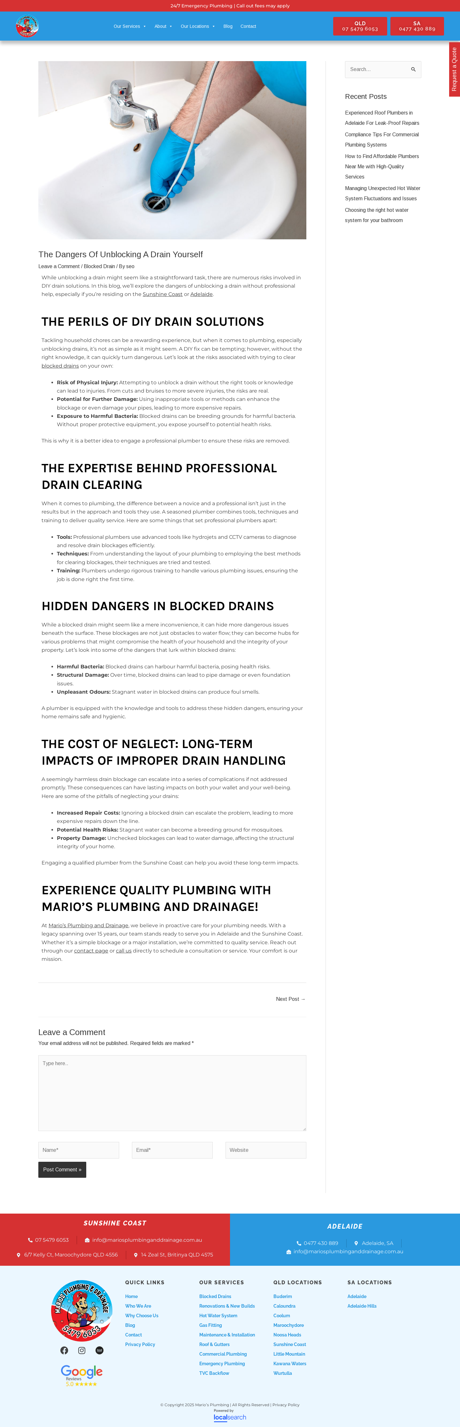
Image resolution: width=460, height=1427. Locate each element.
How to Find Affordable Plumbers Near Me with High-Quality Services (382, 166)
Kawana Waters (289, 1363)
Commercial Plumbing (223, 1354)
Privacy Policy (140, 1344)
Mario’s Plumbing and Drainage (88, 925)
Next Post (291, 999)
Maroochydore (288, 1325)
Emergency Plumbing (222, 1363)
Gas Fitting (210, 1325)
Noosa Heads (287, 1334)
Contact (248, 26)
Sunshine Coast (163, 294)
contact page (91, 951)
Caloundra (284, 1306)
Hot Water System (218, 1315)
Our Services (130, 26)
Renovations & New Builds (227, 1306)
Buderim (282, 1296)
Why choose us (141, 1315)
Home (131, 1296)
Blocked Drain (99, 266)
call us (124, 951)
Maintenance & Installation (227, 1334)
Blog (228, 26)
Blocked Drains (215, 1296)
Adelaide (201, 294)
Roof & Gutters (214, 1344)
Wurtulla (282, 1373)
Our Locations (198, 26)
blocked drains (60, 366)
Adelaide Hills (362, 1306)
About (164, 26)
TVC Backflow (214, 1373)
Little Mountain (289, 1354)
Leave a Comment (59, 266)
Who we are (138, 1306)
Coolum (281, 1315)
